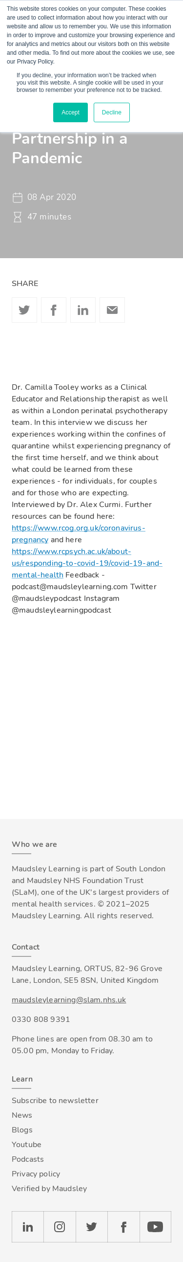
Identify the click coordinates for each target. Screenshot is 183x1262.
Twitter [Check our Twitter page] (91, 1226)
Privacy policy (36, 1174)
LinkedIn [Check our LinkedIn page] (27, 1226)
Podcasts (28, 1159)
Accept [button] (70, 112)
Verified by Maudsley (49, 1188)
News (22, 1115)
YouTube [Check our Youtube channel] (155, 1226)
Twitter (24, 310)
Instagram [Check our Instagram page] (59, 1226)
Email (112, 310)
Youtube (26, 1144)
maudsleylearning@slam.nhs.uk (69, 1000)
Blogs (22, 1130)
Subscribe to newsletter (55, 1100)
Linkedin (83, 310)
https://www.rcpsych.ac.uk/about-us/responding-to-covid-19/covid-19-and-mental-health (87, 563)
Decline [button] (112, 112)
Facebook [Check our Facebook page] (123, 1226)
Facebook (53, 310)
